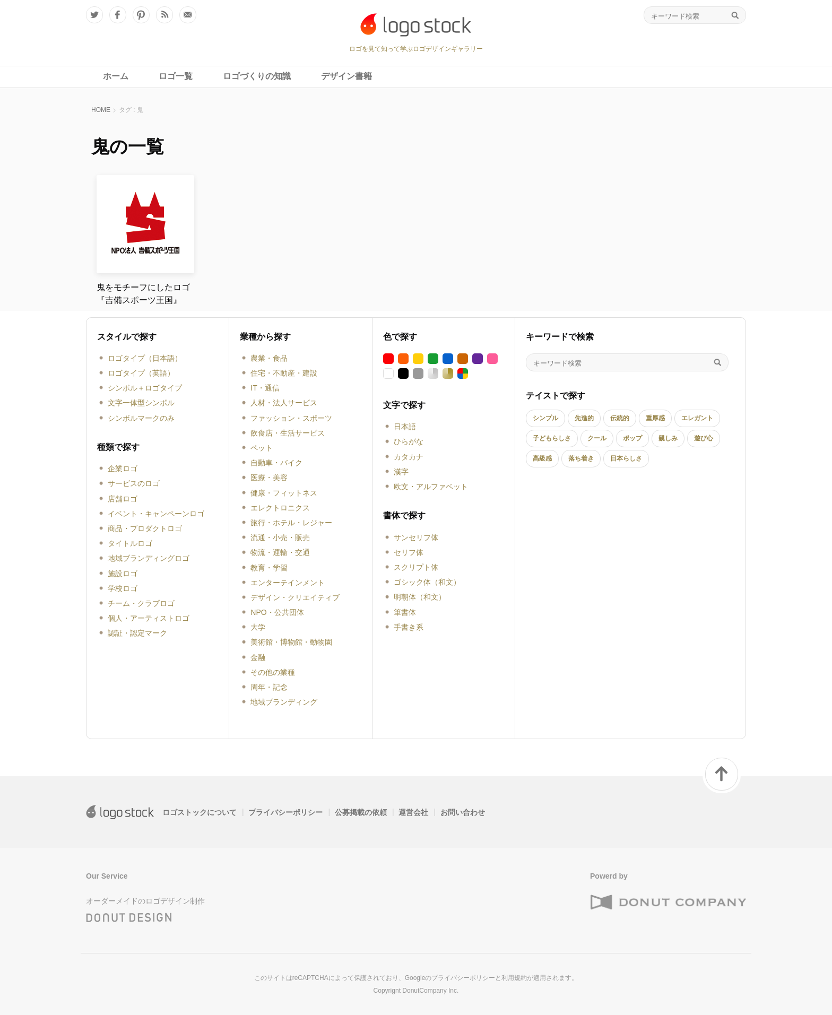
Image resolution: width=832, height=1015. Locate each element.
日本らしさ (626, 458)
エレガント (697, 418)
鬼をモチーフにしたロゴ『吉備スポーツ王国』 (143, 294)
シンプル (545, 418)
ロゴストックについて (199, 812)
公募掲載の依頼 (361, 812)
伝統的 (619, 418)
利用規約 (514, 978)
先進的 (584, 418)
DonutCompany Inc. (430, 990)
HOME (100, 110)
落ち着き (581, 458)
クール (596, 438)
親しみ (668, 438)
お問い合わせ (462, 812)
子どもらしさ (552, 438)
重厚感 (655, 418)
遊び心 (703, 438)
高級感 (542, 458)
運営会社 (413, 812)
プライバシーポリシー (285, 812)
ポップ (632, 438)
